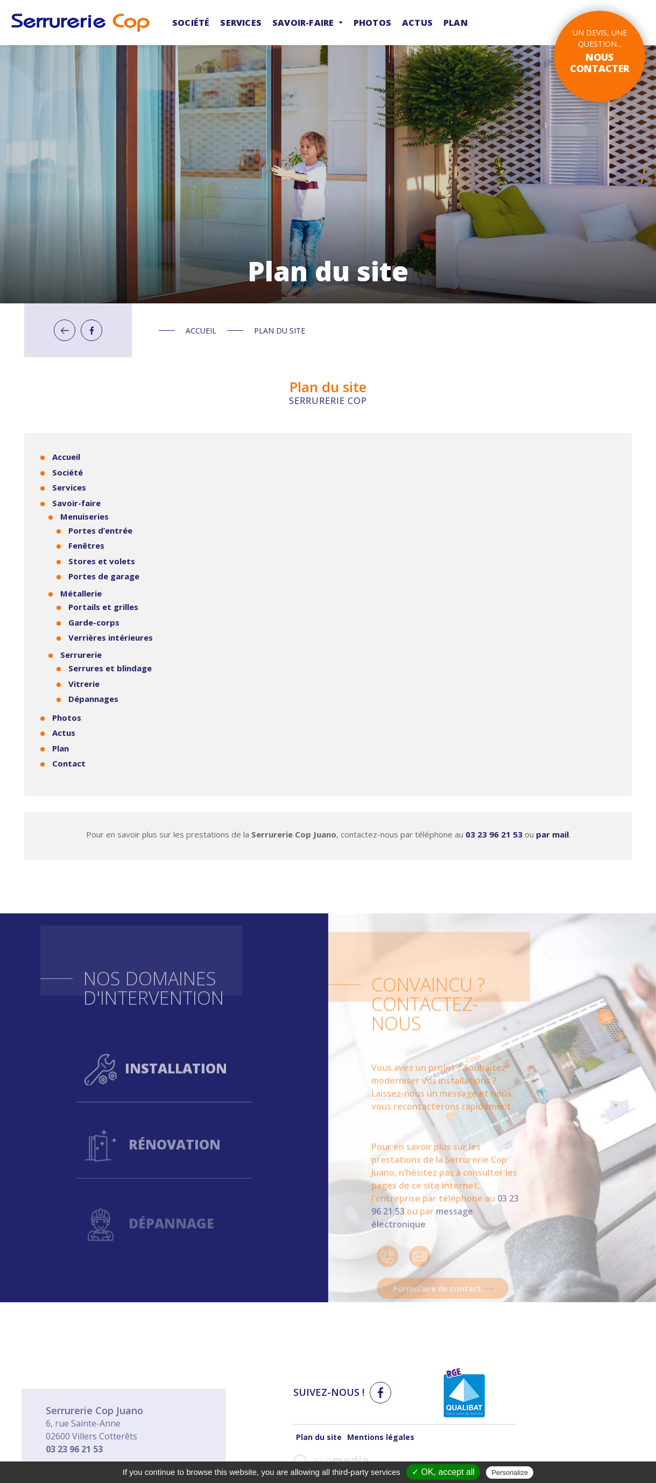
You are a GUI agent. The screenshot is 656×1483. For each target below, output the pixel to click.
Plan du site (319, 1437)
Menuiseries (84, 516)
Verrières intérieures (110, 637)
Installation (155, 1104)
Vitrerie (84, 683)
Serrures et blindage (110, 668)
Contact (69, 763)
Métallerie (81, 593)
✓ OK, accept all (443, 1472)
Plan (455, 23)
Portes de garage (103, 576)
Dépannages (93, 698)
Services (241, 23)
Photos (372, 23)
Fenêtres (86, 545)
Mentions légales (380, 1437)
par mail (552, 834)
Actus (417, 23)
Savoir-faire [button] (304, 23)
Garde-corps (93, 622)
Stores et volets (101, 561)
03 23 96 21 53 (494, 834)
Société (190, 23)
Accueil (201, 330)
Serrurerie (81, 654)
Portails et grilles (103, 606)
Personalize (509, 1472)
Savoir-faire (76, 503)
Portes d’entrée (100, 530)
